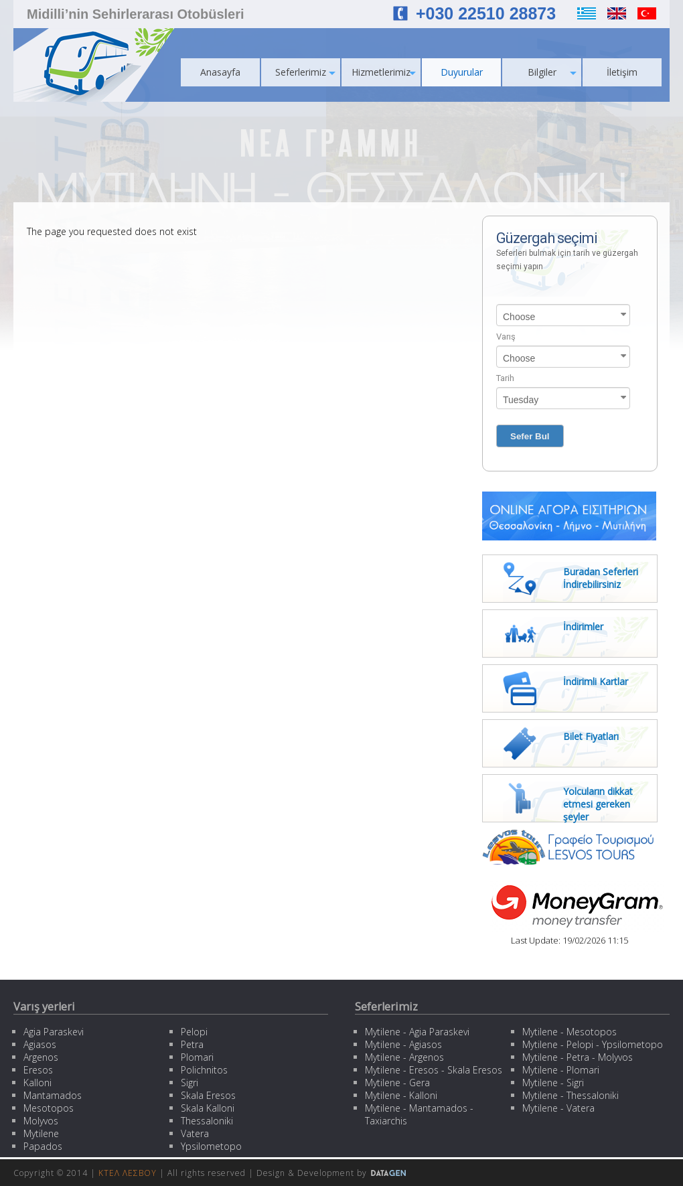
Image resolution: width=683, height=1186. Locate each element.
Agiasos (39, 1044)
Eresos (38, 1069)
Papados (42, 1146)
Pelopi (194, 1031)
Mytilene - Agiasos (403, 1044)
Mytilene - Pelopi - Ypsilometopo (592, 1044)
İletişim (622, 72)
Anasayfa (220, 72)
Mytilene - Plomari (560, 1069)
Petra (192, 1044)
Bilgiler (552, 72)
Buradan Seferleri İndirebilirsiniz (600, 578)
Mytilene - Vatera (558, 1108)
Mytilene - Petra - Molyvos (577, 1057)
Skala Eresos (208, 1095)
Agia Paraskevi (53, 1031)
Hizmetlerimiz (384, 72)
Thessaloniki (207, 1120)
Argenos (40, 1057)
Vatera (195, 1133)
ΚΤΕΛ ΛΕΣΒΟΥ (127, 1173)
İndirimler (583, 626)
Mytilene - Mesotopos (569, 1031)
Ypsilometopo (211, 1146)
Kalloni (37, 1082)
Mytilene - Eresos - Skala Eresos (433, 1069)
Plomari (197, 1057)
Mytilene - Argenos (404, 1057)
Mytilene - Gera (397, 1082)
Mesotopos (48, 1108)
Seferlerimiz (305, 72)
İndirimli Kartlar (595, 681)
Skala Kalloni (207, 1108)
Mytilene (41, 1133)
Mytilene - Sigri (553, 1082)
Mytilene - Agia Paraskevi (417, 1031)
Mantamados (52, 1095)
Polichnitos (204, 1069)
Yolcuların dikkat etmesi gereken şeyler (598, 804)
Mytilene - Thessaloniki (570, 1095)
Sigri (189, 1082)
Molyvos (40, 1120)
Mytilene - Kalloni (401, 1095)
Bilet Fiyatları (591, 736)
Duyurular (462, 72)
